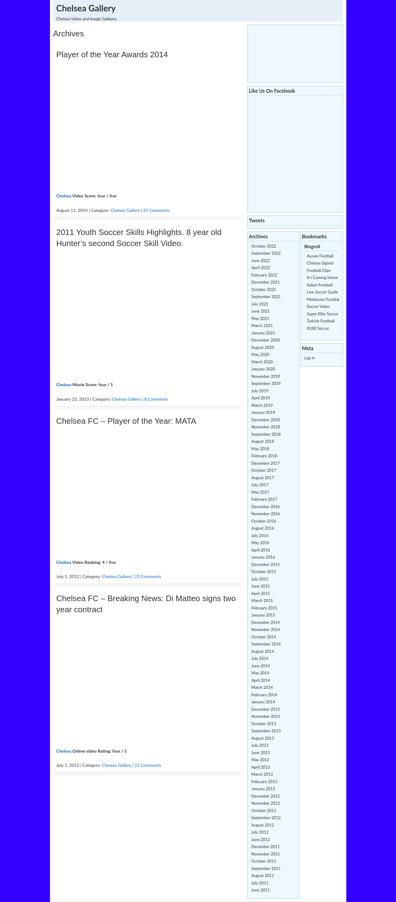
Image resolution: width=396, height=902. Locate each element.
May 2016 (260, 542)
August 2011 (262, 875)
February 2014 (264, 694)
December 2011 (265, 846)
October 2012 (263, 810)
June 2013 (260, 752)
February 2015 (264, 607)
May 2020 (260, 354)
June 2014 (260, 665)
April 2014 (260, 680)
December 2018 (265, 419)
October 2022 (263, 246)
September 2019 (266, 383)
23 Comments (148, 576)
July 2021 (260, 303)
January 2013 (263, 788)
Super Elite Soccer (323, 313)
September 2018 (266, 434)
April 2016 (260, 550)
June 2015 (260, 586)
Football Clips (319, 270)
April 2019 (260, 397)
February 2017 (264, 499)
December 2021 (265, 282)
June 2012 (260, 839)
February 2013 (264, 781)
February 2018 (264, 455)
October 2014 (263, 636)
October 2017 (263, 470)
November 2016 (265, 513)
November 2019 (265, 376)
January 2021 (263, 332)
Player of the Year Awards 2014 (112, 54)
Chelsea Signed (320, 263)
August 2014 (262, 651)
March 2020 (262, 361)
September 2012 (266, 817)
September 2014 (266, 643)
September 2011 (266, 868)
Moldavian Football (324, 299)
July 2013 (260, 745)
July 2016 (260, 535)
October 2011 (263, 861)
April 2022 (260, 267)
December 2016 (265, 506)
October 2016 (263, 521)
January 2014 (263, 701)
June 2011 (260, 890)
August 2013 (262, 738)
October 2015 (263, 571)
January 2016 (263, 557)
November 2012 (265, 803)
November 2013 (265, 716)
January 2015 (263, 615)
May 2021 (260, 318)
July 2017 (260, 484)
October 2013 (263, 723)
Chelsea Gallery (86, 8)
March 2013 (262, 774)
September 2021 (266, 296)
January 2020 (263, 368)
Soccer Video (318, 306)
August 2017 (262, 477)
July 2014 (260, 658)
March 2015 (262, 600)
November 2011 (265, 853)
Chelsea (63, 195)
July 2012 (260, 832)
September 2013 (266, 730)
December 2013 (265, 709)
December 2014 (265, 622)
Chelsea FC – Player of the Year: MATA (126, 421)
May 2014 (260, 672)
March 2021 (262, 325)
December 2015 (265, 564)
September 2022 (266, 253)
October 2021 (263, 289)
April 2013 (260, 767)
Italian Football (320, 284)
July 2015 (260, 578)
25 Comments (156, 210)
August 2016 (262, 528)
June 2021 (260, 311)
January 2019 (263, 412)
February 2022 (264, 275)
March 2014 (262, 687)
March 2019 (262, 405)
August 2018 (262, 441)
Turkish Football (321, 320)
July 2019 (260, 390)
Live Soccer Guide (322, 291)
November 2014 (265, 629)
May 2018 (260, 448)
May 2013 (260, 759)
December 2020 (265, 340)
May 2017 (260, 492)
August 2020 (262, 347)
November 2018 (265, 426)
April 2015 (260, 593)
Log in (309, 357)
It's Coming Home (322, 277)
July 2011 (260, 882)
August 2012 (262, 825)
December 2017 (265, 463)
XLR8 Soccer (318, 328)
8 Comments (156, 399)
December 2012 (265, 796)
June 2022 (260, 260)
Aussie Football (320, 255)
